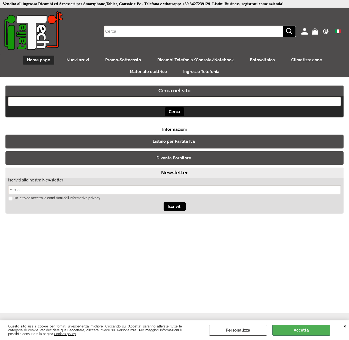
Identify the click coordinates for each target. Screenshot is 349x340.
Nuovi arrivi (78, 59)
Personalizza (238, 330)
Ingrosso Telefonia (201, 71)
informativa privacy (85, 198)
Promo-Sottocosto (123, 59)
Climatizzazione (306, 59)
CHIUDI (344, 326)
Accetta (301, 330)
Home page (38, 59)
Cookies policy (65, 334)
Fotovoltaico (262, 59)
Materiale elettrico (148, 71)
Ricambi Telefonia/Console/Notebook (195, 59)
